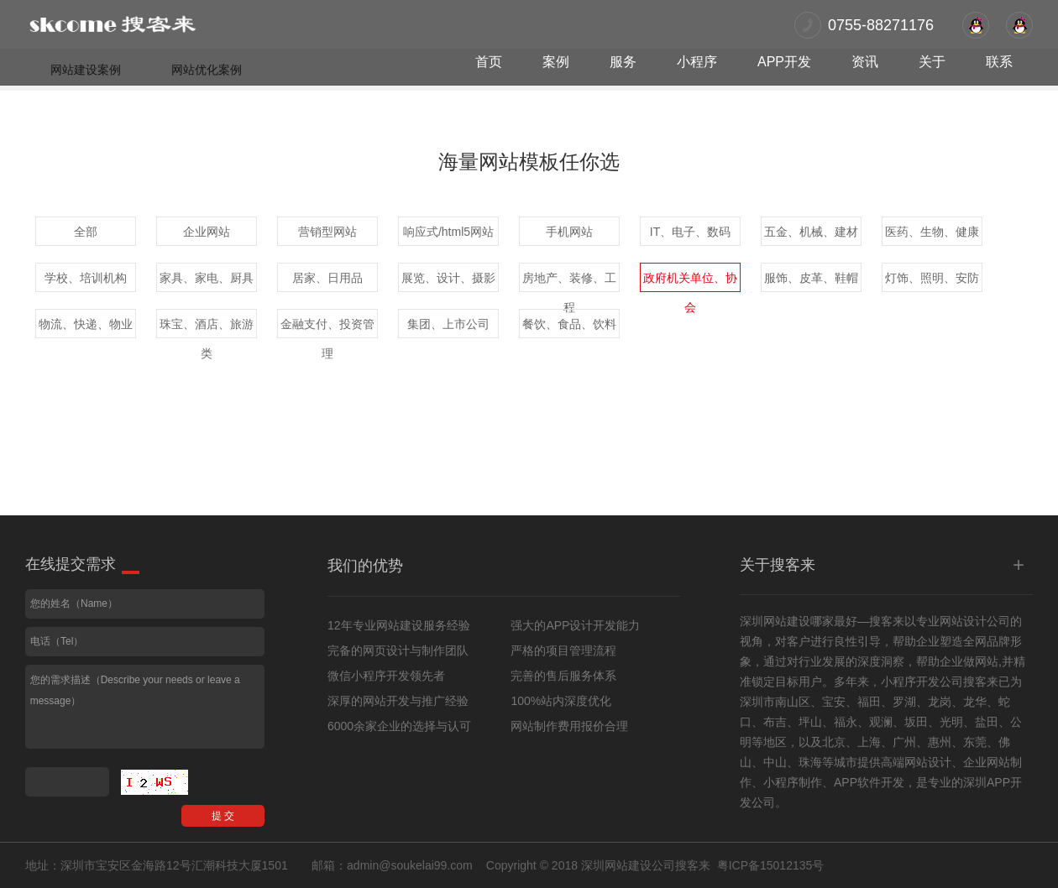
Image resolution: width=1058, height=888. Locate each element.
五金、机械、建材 (811, 231)
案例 (555, 62)
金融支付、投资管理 (327, 327)
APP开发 (784, 62)
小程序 (697, 62)
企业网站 (206, 231)
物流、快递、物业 (86, 324)
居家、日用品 (327, 278)
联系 (999, 62)
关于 (932, 62)
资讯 (864, 62)
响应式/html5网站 (448, 231)
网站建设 (786, 621)
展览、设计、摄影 (448, 278)
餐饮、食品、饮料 (569, 324)
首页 (488, 62)
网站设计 (963, 621)
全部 (85, 231)
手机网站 (569, 231)
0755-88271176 (881, 25)
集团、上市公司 (448, 324)
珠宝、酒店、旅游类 (207, 327)
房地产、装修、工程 (569, 281)
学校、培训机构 (86, 278)
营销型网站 (327, 231)
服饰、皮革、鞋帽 (811, 278)
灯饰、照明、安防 (932, 278)
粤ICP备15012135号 (771, 865)
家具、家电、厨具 (207, 278)
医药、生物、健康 (932, 231)
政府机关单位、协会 (690, 281)
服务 (623, 62)
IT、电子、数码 (690, 231)
